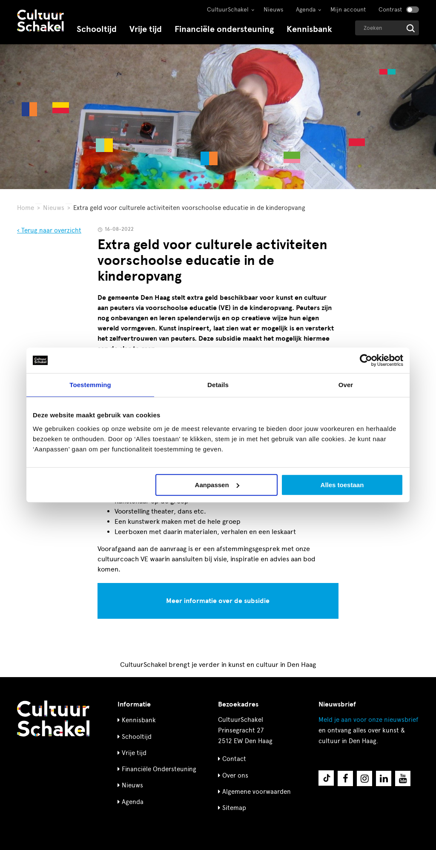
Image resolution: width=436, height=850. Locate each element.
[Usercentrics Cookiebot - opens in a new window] (366, 360)
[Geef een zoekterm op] (387, 27)
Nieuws (273, 9)
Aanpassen (217, 484)
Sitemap (234, 808)
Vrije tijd (145, 29)
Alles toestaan (342, 484)
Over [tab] (345, 384)
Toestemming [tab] (90, 384)
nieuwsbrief (368, 720)
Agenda (306, 9)
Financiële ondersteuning (224, 29)
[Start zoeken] (411, 28)
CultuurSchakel (228, 9)
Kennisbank (309, 29)
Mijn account (348, 9)
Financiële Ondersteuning (159, 769)
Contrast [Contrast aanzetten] (390, 9)
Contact (234, 759)
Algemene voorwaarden (256, 791)
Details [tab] (218, 384)
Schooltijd (97, 29)
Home (25, 208)
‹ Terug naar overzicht (49, 230)
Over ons (235, 775)
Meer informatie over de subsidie (218, 601)
